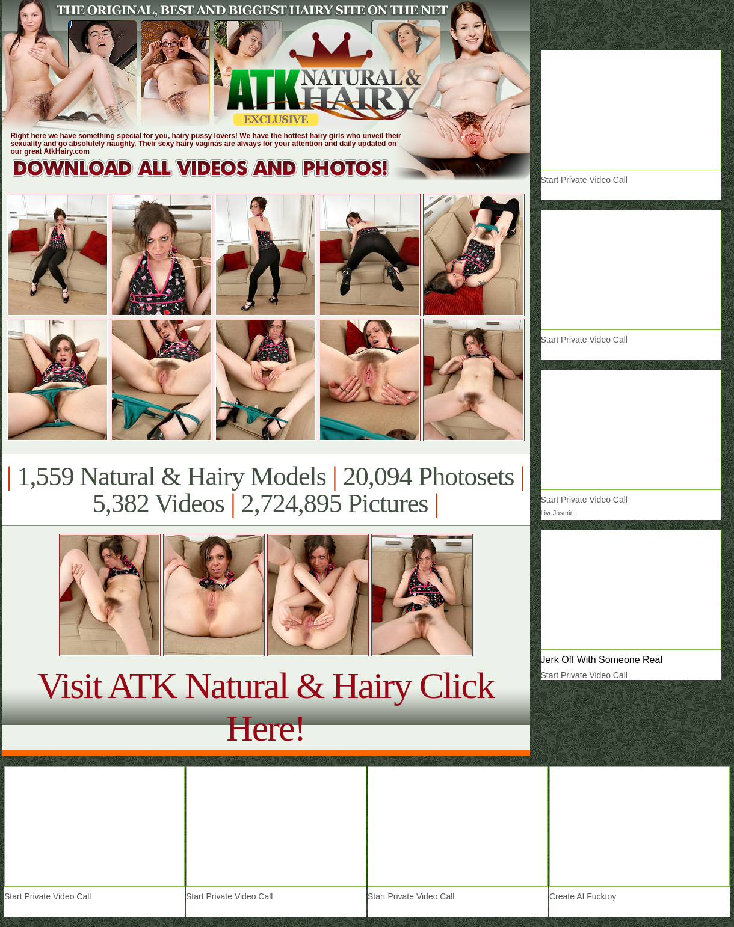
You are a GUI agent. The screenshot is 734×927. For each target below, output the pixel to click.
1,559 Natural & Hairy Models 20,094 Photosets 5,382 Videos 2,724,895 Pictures (266, 490)
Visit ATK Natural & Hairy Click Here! (265, 706)
